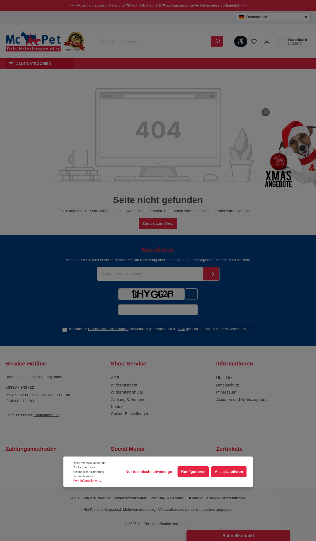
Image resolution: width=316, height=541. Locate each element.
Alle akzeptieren (229, 472)
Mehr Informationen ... (87, 480)
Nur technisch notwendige (149, 472)
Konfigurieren (193, 472)
